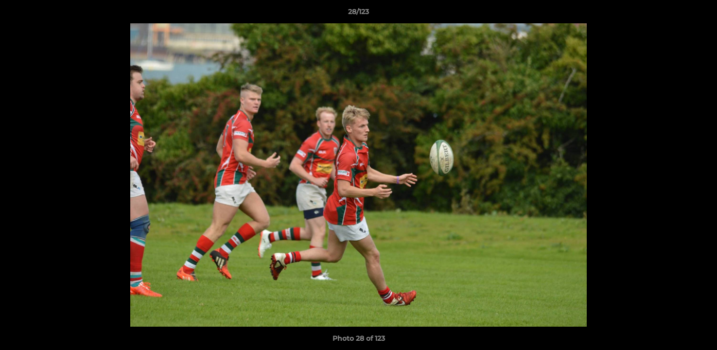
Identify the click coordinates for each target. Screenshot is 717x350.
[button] (699, 14)
